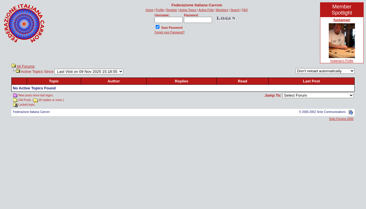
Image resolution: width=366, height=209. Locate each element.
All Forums (26, 66)
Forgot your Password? (169, 32)
